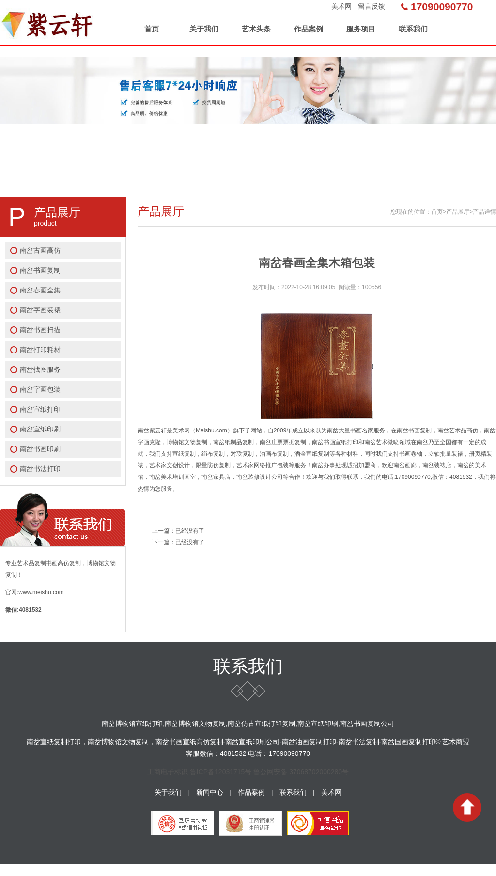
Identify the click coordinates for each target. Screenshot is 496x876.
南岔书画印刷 (40, 449)
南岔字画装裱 (40, 310)
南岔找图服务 (40, 369)
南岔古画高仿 (40, 250)
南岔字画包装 (40, 389)
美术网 (341, 6)
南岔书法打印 (40, 469)
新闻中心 (209, 792)
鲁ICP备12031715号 (221, 772)
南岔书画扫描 (40, 330)
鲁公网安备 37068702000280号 (301, 772)
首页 (151, 29)
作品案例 (308, 29)
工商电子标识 (167, 772)
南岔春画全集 (40, 290)
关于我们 (203, 29)
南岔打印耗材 (40, 349)
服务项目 (360, 29)
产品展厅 (457, 211)
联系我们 (413, 29)
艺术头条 (256, 29)
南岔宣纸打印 (40, 409)
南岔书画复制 (40, 270)
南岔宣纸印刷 (40, 429)
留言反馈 (371, 6)
